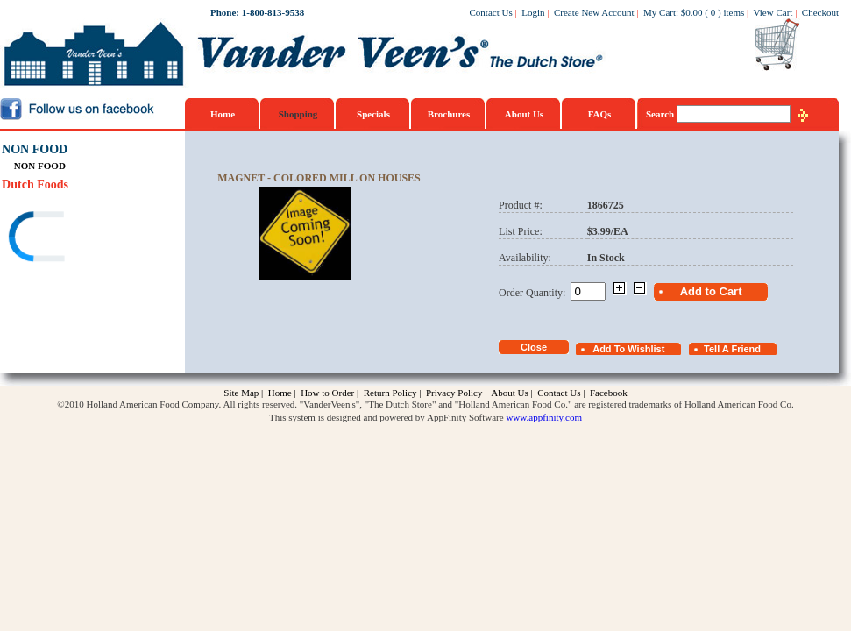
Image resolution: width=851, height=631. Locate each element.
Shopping (298, 114)
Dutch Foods (35, 184)
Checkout (820, 12)
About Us (524, 114)
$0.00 (692, 12)
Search (661, 114)
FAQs (600, 114)
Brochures (449, 114)
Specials (373, 114)
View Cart (773, 12)
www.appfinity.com (544, 417)
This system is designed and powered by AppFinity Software (386, 417)
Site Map (241, 392)
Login (532, 12)
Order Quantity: (535, 293)
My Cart (659, 12)
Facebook (609, 392)
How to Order (327, 392)
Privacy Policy (454, 392)
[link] (69, 239)
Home (222, 114)
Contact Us (491, 12)
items (733, 12)
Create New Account (594, 12)
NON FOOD (34, 149)
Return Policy (390, 392)
